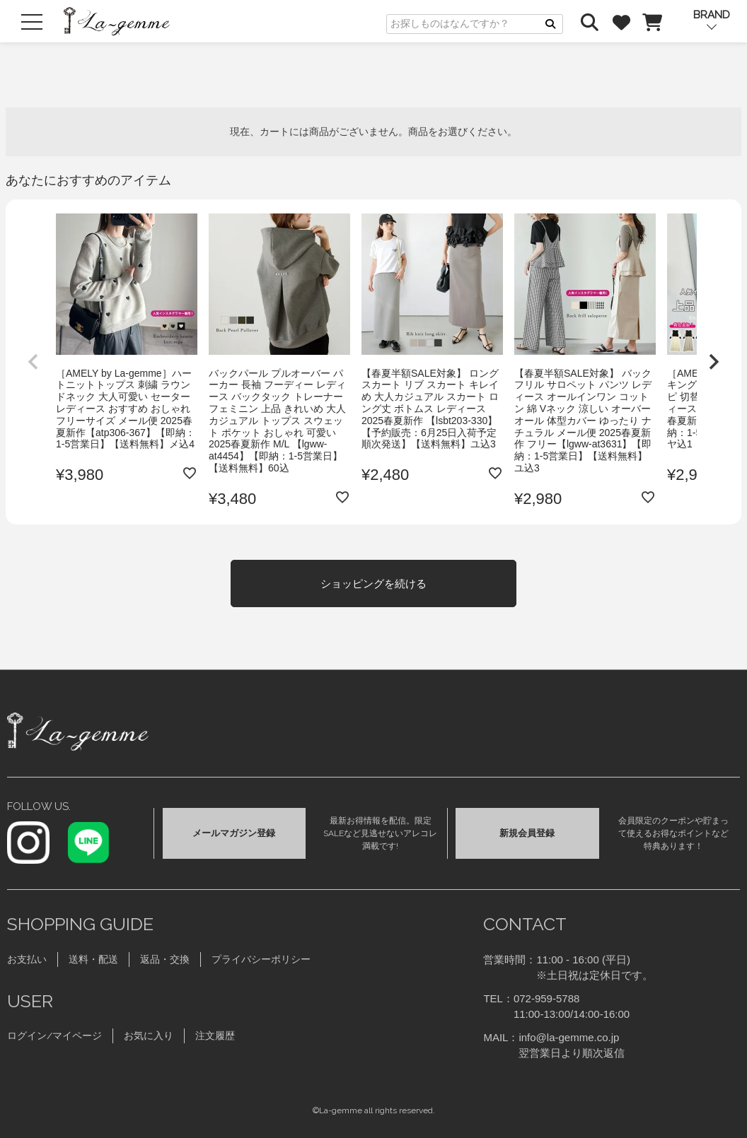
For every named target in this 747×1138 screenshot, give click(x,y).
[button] (33, 361)
